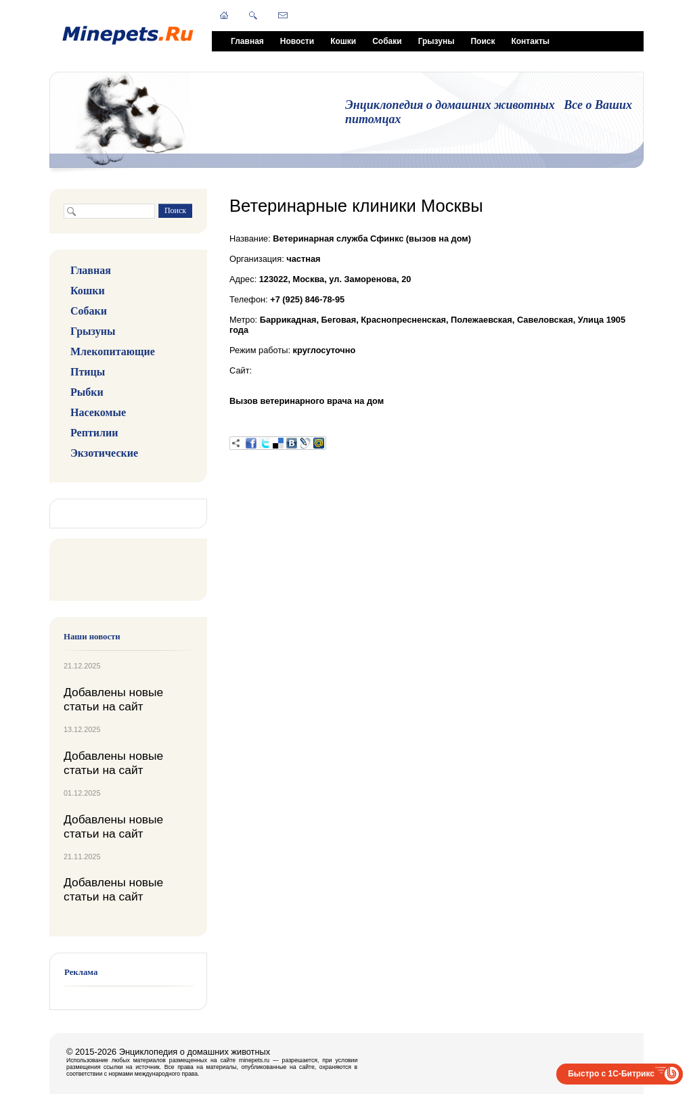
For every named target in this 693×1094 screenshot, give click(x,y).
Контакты (530, 41)
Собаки (386, 41)
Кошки (343, 41)
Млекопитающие (112, 351)
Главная (247, 41)
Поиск (482, 41)
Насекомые (98, 412)
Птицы (87, 372)
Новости (297, 41)
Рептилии (94, 432)
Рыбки (87, 392)
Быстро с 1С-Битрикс (611, 1073)
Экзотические (104, 453)
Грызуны (436, 41)
